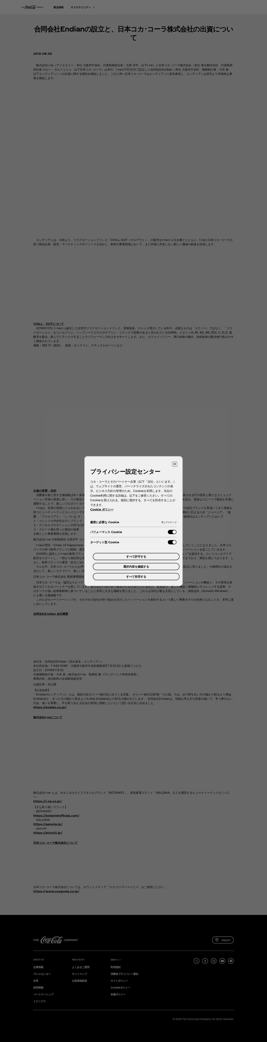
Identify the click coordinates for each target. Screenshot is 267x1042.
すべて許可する (136, 556)
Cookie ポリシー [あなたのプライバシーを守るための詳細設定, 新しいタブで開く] (101, 509)
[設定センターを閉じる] (175, 464)
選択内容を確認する (136, 566)
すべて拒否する (136, 576)
